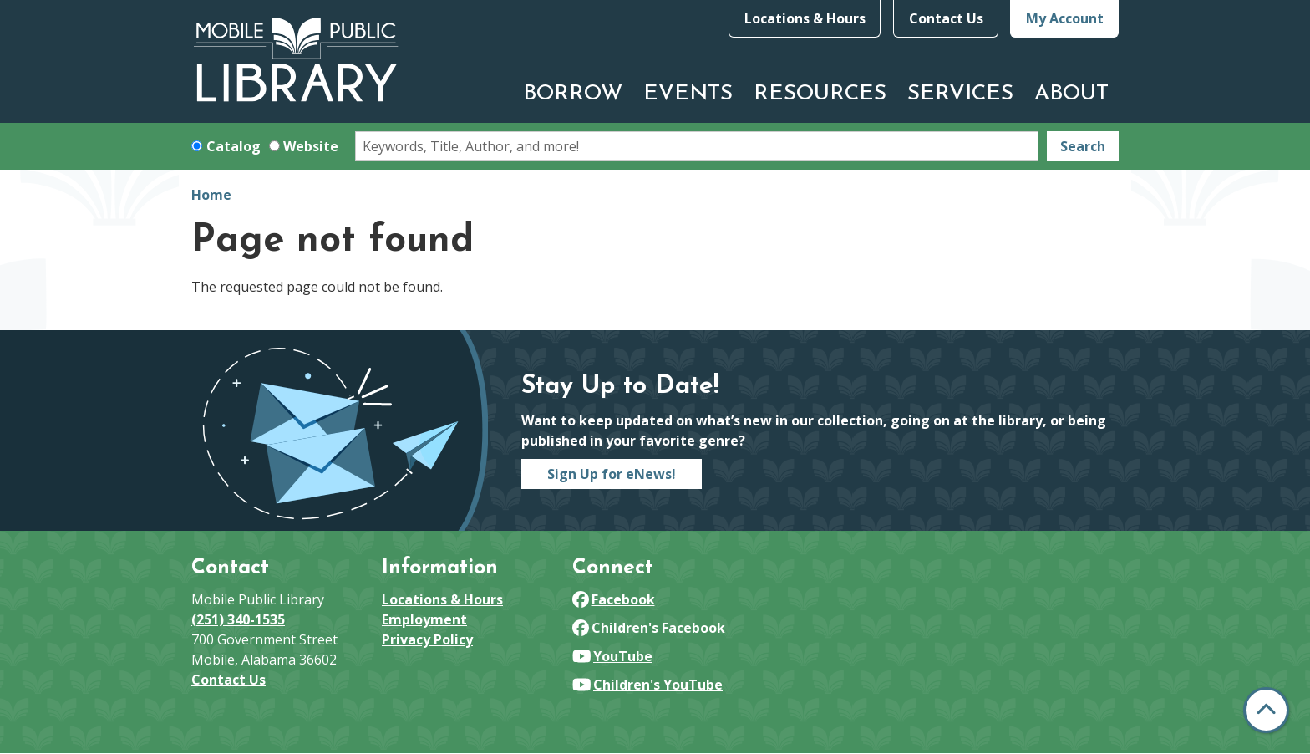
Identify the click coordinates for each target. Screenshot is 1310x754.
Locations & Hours (805, 18)
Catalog (233, 146)
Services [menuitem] (960, 94)
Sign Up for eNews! (611, 474)
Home (211, 195)
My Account (1065, 18)
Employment (424, 619)
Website (310, 146)
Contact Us (946, 18)
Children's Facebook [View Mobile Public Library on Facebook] (648, 628)
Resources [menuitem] (820, 94)
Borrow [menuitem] (572, 94)
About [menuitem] (1071, 94)
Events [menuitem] (688, 94)
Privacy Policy (427, 639)
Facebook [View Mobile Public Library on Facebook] (613, 599)
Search (1082, 146)
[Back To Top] (1266, 710)
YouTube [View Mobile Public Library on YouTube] (612, 656)
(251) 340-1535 (238, 619)
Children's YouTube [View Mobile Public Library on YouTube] (647, 684)
